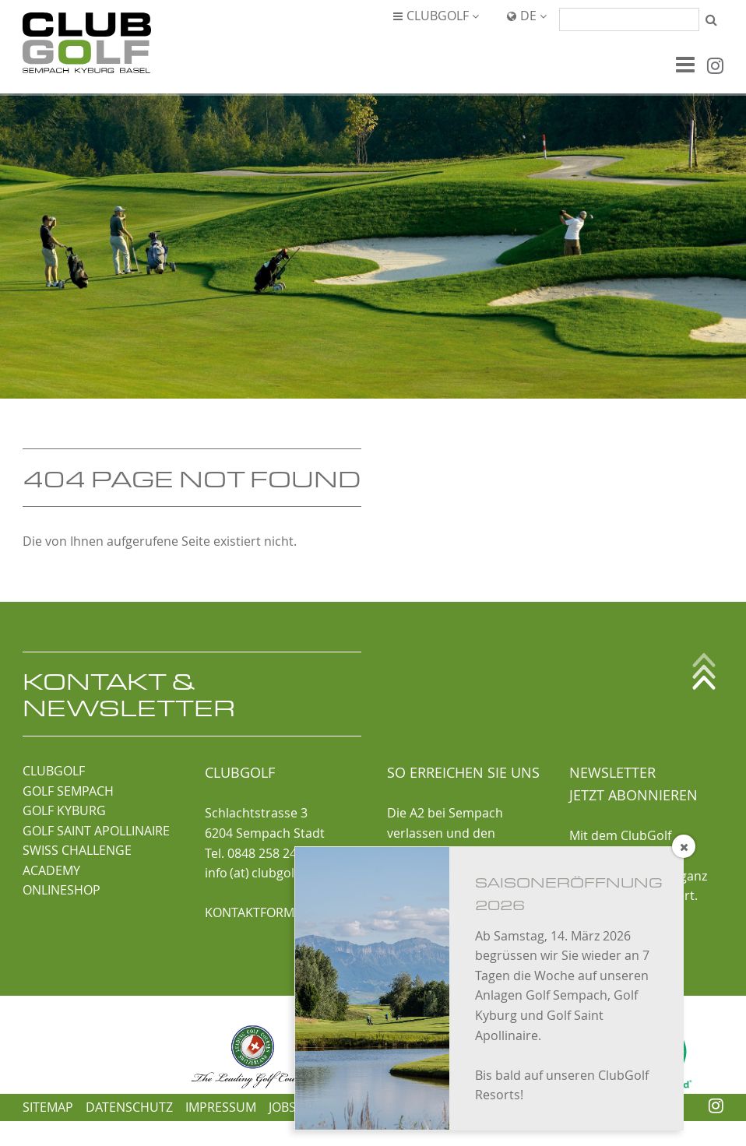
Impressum (220, 1107)
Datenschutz (129, 1107)
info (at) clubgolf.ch (260, 872)
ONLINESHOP (61, 889)
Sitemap (48, 1107)
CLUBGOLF (54, 770)
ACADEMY (51, 870)
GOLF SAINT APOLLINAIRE (96, 830)
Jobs (282, 1107)
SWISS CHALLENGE (77, 850)
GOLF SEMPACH (68, 791)
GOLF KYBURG (64, 810)
